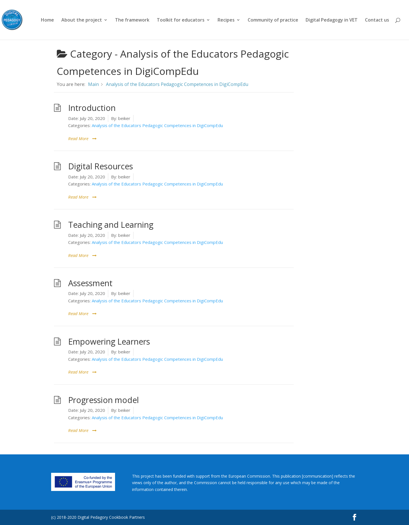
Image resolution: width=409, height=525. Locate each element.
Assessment (90, 283)
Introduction (92, 107)
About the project (81, 20)
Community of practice (273, 20)
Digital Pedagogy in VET (332, 20)
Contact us (377, 20)
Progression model (103, 400)
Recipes (226, 20)
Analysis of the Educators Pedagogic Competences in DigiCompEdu (157, 125)
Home (47, 20)
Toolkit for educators (180, 20)
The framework (132, 20)
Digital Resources (100, 166)
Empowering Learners (109, 341)
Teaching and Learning (110, 224)
